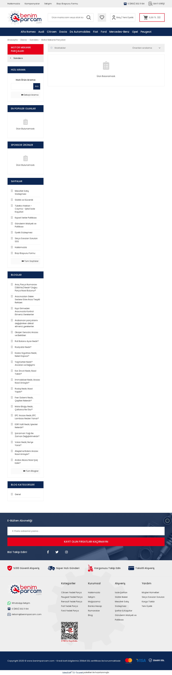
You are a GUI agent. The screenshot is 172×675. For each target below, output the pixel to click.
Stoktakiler (60, 47)
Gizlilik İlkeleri (121, 597)
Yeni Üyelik (128, 17)
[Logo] (24, 17)
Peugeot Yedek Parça (71, 597)
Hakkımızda (13, 3)
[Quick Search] (21, 86)
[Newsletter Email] (86, 531)
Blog (90, 615)
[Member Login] (113, 17)
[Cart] (152, 17)
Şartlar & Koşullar (123, 610)
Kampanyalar (32, 3)
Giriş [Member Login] (118, 17)
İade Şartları (121, 592)
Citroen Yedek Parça (71, 592)
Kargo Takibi (148, 601)
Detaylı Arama (29, 94)
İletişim (48, 3)
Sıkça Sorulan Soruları (153, 597)
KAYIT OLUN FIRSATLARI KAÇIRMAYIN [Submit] (86, 541)
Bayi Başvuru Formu (67, 3)
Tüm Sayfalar (30, 261)
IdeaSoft (67, 672)
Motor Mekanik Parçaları (53, 39)
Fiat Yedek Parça (69, 606)
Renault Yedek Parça (71, 601)
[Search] (71, 17)
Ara (36, 86)
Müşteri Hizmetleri (150, 592)
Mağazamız (94, 601)
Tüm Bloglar (30, 471)
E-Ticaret (78, 672)
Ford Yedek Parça (70, 610)
